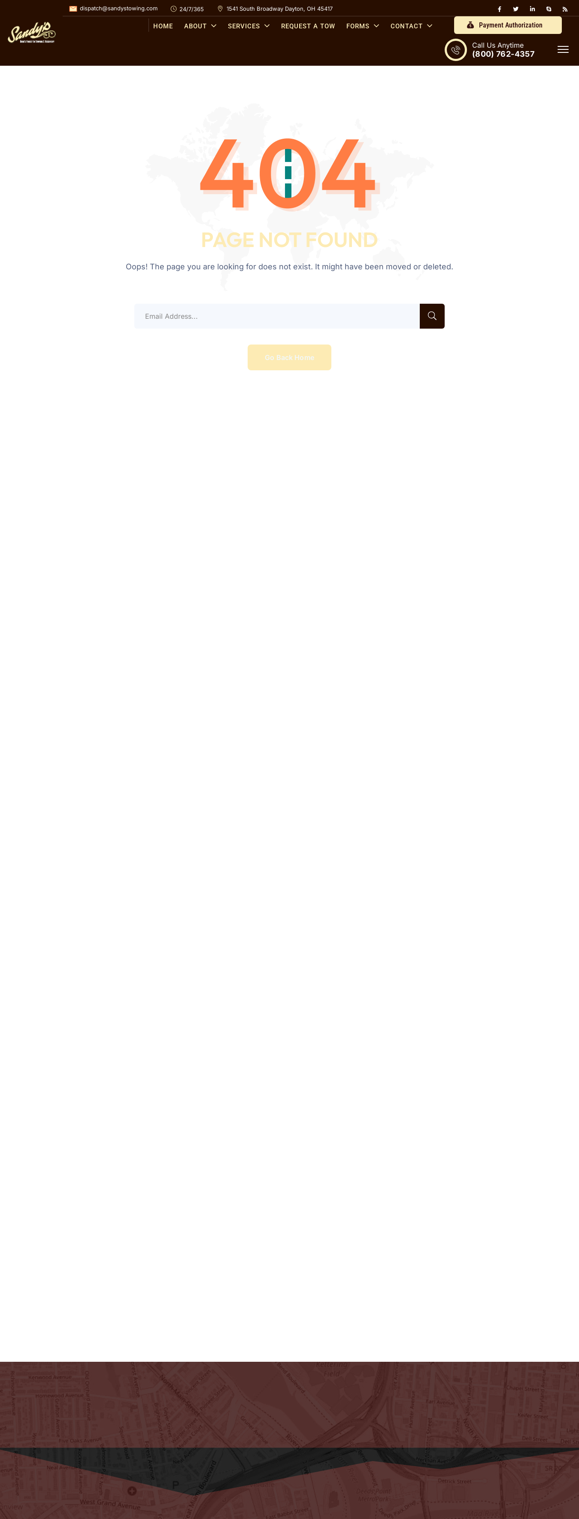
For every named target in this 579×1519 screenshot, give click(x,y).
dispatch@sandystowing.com (119, 8)
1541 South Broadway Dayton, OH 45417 (280, 8)
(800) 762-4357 (503, 53)
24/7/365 (191, 9)
